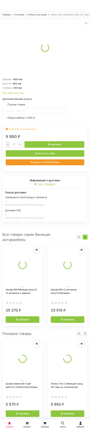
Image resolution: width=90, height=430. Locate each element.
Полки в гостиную (37, 14)
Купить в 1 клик (45, 153)
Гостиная (19, 14)
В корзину (54, 144)
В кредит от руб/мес (45, 162)
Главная (6, 14)
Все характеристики (13, 93)
